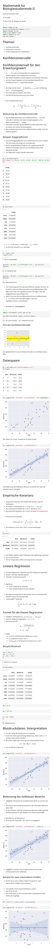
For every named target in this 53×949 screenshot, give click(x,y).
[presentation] (9, 73)
